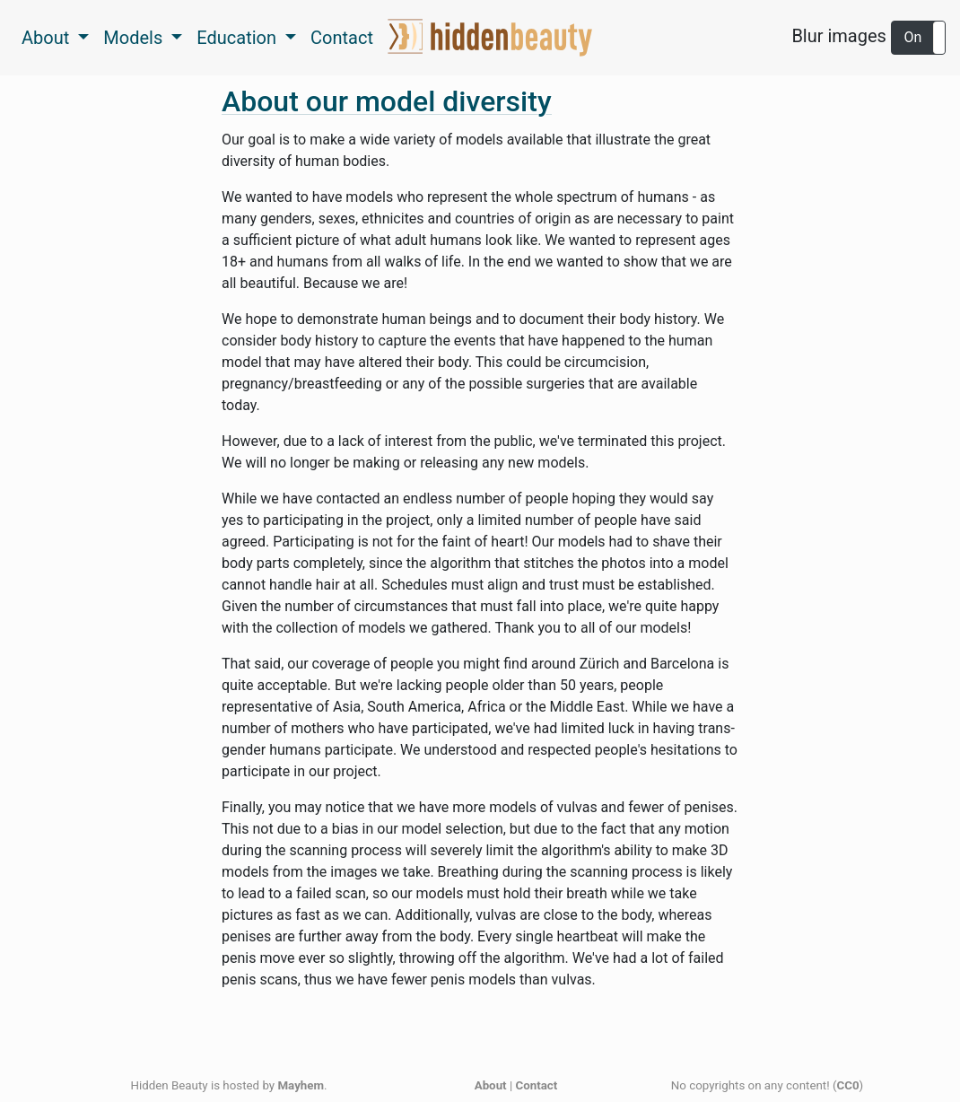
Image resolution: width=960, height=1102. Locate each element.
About (491, 1085)
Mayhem (300, 1085)
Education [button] (238, 37)
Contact (341, 37)
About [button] (48, 37)
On (913, 37)
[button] (918, 38)
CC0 (847, 1085)
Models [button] (135, 37)
